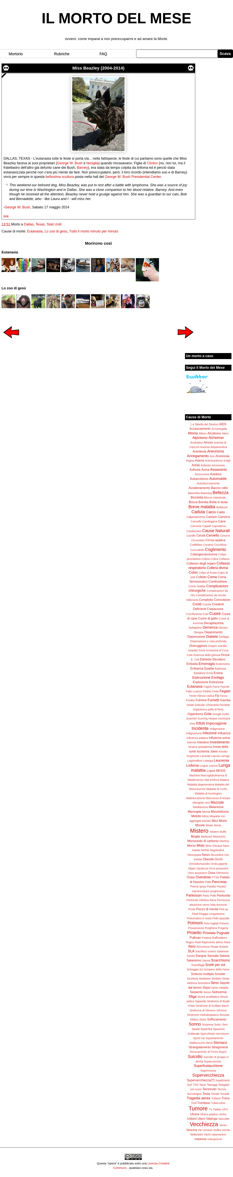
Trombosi (203, 1103)
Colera (205, 558)
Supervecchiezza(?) (200, 1080)
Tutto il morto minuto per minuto (93, 231)
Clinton (152, 163)
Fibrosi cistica (205, 695)
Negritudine (217, 850)
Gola (208, 714)
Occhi (219, 859)
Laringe (225, 756)
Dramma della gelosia (206, 655)
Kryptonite (193, 756)
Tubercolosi (218, 1103)
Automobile (218, 479)
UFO (225, 1109)
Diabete (212, 637)
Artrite (196, 465)
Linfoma (192, 765)
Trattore (216, 1098)
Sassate (213, 955)
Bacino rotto (219, 488)
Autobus (216, 474)
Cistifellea (196, 544)
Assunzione (202, 474)
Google (216, 714)
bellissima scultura (60, 177)
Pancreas (219, 882)
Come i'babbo (196, 586)
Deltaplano (195, 627)
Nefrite (205, 850)
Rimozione (203, 946)
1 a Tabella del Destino (204, 424)
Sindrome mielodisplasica (203, 1014)
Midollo (196, 816)
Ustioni (192, 1118)
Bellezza (221, 492)
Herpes (212, 718)
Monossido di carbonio (203, 841)
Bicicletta (197, 497)
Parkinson (194, 895)
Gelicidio (200, 704)
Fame (216, 686)
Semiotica (204, 983)
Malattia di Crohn (216, 789)
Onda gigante (219, 863)
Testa (206, 1093)
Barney (82, 168)
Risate (214, 946)
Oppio (191, 868)
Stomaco (220, 1043)
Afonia (193, 433)
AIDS (222, 424)
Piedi (195, 913)
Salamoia (223, 951)
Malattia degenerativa (200, 784)
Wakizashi (196, 1134)
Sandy (191, 955)
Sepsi (207, 987)
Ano (212, 456)
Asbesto (206, 465)
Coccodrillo (197, 550)
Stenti (209, 1042)
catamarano (218, 1134)
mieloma (200, 1139)
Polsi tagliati (211, 923)
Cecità (201, 535)
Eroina (218, 673)
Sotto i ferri (221, 1024)
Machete (194, 775)
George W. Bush (70, 163)
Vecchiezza (204, 1124)
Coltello (201, 577)
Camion (211, 516)
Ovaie (191, 877)
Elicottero (218, 659)
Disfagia (224, 636)
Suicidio (195, 1056)
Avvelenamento (199, 488)
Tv (210, 1109)
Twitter (217, 1109)
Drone (225, 655)
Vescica (191, 1130)
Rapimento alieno (212, 942)
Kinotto (223, 751)
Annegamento (198, 456)
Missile (200, 825)
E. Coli (195, 659)
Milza (205, 816)
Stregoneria (220, 1047)
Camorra (224, 516)
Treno (226, 1098)
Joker (214, 751)
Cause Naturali (216, 530)
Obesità (208, 859)
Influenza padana (197, 737)
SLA (191, 951)
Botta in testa (218, 502)
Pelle (213, 895)
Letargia (208, 760)
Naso (226, 845)
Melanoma (216, 807)
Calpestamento (196, 516)
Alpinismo (199, 438)
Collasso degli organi (201, 563)
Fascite (224, 686)
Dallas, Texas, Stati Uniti (43, 224)
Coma (212, 577)
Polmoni (195, 922)
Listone (213, 765)
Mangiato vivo (201, 802)
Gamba (225, 700)
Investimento (220, 742)
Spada (196, 1029)
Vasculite (223, 1118)
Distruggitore (198, 645)
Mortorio (16, 54)
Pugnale (223, 933)
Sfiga (193, 997)
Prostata (209, 933)
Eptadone (200, 673)
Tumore (198, 1108)
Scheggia (193, 969)
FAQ (103, 54)
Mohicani (206, 836)
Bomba (203, 502)
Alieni (225, 433)
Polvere (224, 923)
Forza (223, 695)
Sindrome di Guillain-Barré (212, 1005)
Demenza (210, 627)
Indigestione (217, 728)
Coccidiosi (220, 544)
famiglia (92, 163)
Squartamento (214, 1038)
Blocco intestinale (215, 497)
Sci (201, 969)
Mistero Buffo (218, 831)
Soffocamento (216, 1019)
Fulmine (201, 700)
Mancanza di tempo (218, 798)
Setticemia (219, 992)
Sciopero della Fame (217, 969)
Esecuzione (201, 677)
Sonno (195, 1024)
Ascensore (218, 465)
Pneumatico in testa (199, 918)
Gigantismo (195, 714)
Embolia (192, 663)
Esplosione (200, 682)
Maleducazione (195, 798)
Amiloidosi (196, 442)
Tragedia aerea (198, 1098)
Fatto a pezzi (194, 691)
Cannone (196, 526)
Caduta (198, 511)
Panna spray (198, 886)
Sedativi (216, 978)
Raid (198, 942)
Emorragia (207, 664)
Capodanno (219, 526)
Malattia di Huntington (208, 793)
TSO (196, 1084)
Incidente (200, 728)
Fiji (217, 695)
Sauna (206, 960)
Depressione (196, 636)
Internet (191, 742)
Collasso (224, 558)
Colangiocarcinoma (203, 554)
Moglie (195, 836)
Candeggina (210, 521)
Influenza (224, 733)
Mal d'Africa (212, 779)
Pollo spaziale (221, 918)
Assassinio (218, 469)
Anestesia (199, 451)
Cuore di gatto (208, 618)
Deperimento (214, 632)
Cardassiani (194, 531)
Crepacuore (215, 609)
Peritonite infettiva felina (201, 900)
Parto (206, 895)
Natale (196, 850)
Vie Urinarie (205, 1130)
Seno (215, 983)
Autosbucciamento (208, 483)
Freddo (190, 700)
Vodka (217, 1130)
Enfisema (196, 668)
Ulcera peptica (209, 1114)
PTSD (215, 877)
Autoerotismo (199, 478)
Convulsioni (222, 599)
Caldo (221, 512)
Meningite (194, 811)
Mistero (199, 831)
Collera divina (217, 568)
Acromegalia (219, 428)
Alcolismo (214, 433)
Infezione (210, 733)
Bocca (193, 502)
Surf (189, 1084)
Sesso (207, 992)
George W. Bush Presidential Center (133, 177)
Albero (203, 433)
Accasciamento (200, 428)
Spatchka (206, 1029)
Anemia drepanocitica (213, 447)
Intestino (203, 742)
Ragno (190, 942)
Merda (206, 811)
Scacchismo (220, 960)
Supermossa (208, 1070)
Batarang (206, 493)
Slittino (194, 1019)
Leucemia (221, 760)
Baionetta (194, 493)
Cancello (196, 521)
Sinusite (224, 1014)
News (206, 854)
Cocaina (208, 544)
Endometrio (223, 663)
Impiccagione (216, 723)
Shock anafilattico (208, 996)
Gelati (190, 704)
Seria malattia (219, 987)
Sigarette (200, 1001)
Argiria (190, 460)
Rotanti (223, 946)
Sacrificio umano (205, 951)
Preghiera (211, 928)
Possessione (196, 928)
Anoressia (222, 456)
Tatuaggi (212, 1084)
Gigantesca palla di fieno (208, 709)
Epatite (209, 668)
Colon (193, 572)
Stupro (222, 1051)
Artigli (226, 460)
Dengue (199, 632)
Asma (205, 469)
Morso (191, 845)
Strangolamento (200, 1047)
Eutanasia (35, 231)
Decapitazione (214, 623)
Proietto (194, 932)
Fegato (224, 691)
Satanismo (194, 960)
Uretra (222, 1114)
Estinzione (216, 682)
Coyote (206, 604)
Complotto (206, 599)
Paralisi (211, 886)
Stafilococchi (197, 1042)
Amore (208, 442)
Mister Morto (213, 825)
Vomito (226, 1130)
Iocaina (192, 746)
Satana (224, 955)
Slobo (202, 1019)
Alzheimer (216, 438)
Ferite (193, 695)
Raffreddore (219, 937)
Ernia (209, 673)
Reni (192, 946)
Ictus (200, 723)
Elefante (206, 659)
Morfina (224, 841)
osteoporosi (214, 1139)
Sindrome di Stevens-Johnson (208, 1010)
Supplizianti (222, 1080)
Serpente (196, 992)
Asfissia (195, 469)
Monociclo (219, 836)
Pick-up (223, 909)
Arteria (199, 460)
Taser (202, 1084)
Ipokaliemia (205, 746)
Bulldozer (222, 507)
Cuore (215, 613)
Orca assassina (218, 868)
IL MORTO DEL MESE (116, 18)
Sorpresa (207, 1024)
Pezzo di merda (207, 909)
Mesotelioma (220, 811)
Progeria (223, 928)
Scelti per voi (215, 965)
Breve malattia (201, 506)
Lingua (204, 765)
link (6, 216)
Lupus (211, 770)
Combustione (217, 581)
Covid (197, 604)
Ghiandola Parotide (218, 704)
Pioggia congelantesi (212, 913)
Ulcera (194, 1114)
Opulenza (202, 868)
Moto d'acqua (213, 845)
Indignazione (194, 733)
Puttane (207, 937)
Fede (215, 691)
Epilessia (220, 668)
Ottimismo (222, 872)
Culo (206, 614)
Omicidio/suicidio (199, 863)
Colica (214, 558)
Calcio (211, 512)
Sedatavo (205, 978)
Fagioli (208, 686)
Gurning (203, 718)
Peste (191, 909)
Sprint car (199, 1038)
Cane (222, 521)
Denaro (223, 627)
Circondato (198, 540)
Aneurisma (215, 451)
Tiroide (215, 1093)
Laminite (205, 756)
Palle (208, 882)
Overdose (203, 877)
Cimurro (225, 535)
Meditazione (200, 807)
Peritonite (223, 895)
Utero (201, 1118)
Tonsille (224, 1093)
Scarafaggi (198, 964)
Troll (193, 1103)
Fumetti (213, 700)
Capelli (206, 526)
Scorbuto (192, 978)
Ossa (211, 872)
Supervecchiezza (208, 1075)
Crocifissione (194, 614)
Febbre (207, 691)
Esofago (217, 677)
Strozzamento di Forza (204, 1051)
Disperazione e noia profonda (208, 641)
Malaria (224, 779)
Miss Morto (219, 820)
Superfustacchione (208, 1066)
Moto (200, 845)
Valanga (211, 1118)
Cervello (212, 535)
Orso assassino (197, 872)
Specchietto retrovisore (214, 1033)
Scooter (220, 974)
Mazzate (217, 802)
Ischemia (203, 751)
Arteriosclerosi (214, 460)
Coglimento (215, 549)
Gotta (225, 714)
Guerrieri (191, 718)
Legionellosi (194, 760)
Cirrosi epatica (215, 540)
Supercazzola (212, 1061)
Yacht (207, 1134)
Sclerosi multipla (202, 974)
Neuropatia (194, 854)
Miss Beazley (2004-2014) (98, 68)
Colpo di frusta (208, 572)
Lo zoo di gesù (56, 231)
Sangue (201, 955)
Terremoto (209, 1089)
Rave (227, 942)
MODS (221, 770)
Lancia (215, 756)
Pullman (195, 937)
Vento (223, 1125)
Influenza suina (219, 737)
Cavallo (191, 535)
